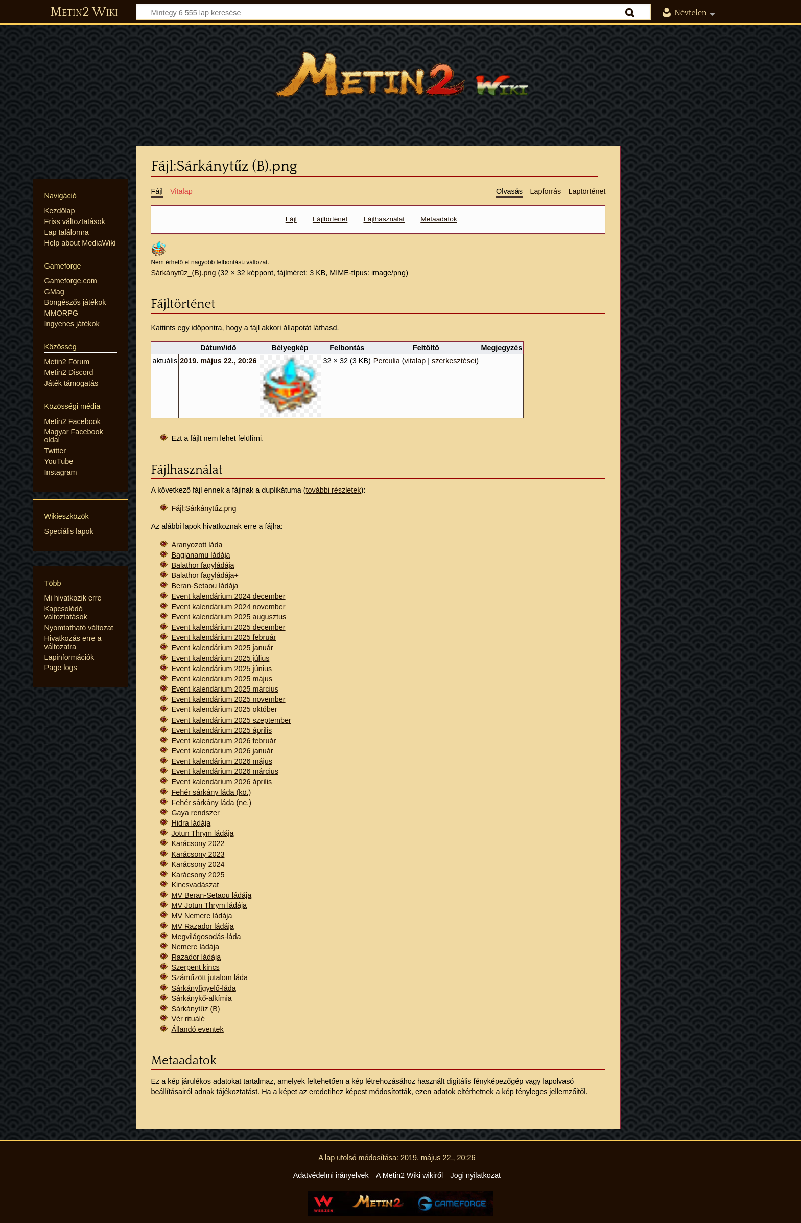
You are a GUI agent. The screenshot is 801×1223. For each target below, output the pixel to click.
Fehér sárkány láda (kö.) (211, 792)
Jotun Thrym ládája (202, 833)
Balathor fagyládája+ (205, 575)
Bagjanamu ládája (200, 555)
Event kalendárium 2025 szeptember (231, 720)
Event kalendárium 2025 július (220, 658)
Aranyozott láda (196, 545)
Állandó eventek (197, 1029)
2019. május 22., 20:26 (218, 361)
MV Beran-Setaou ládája (211, 895)
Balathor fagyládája (202, 565)
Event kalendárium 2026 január (222, 751)
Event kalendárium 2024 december (228, 596)
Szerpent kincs (195, 967)
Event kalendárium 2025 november (228, 699)
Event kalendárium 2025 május (221, 679)
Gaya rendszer (195, 813)
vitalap (415, 361)
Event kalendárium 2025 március (224, 689)
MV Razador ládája (202, 926)
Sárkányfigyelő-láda (203, 988)
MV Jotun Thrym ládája (209, 905)
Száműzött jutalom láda (209, 977)
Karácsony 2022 (197, 843)
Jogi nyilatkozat (476, 1175)
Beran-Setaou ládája (204, 586)
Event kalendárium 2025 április (221, 730)
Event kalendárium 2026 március (224, 771)
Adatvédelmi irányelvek (331, 1175)
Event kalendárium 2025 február (223, 637)
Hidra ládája (190, 823)
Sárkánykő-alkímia (201, 998)
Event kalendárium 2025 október (224, 709)
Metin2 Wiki (84, 12)
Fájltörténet (330, 219)
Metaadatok (438, 219)
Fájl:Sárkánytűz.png (203, 508)
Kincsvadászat (195, 885)
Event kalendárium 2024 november (228, 607)
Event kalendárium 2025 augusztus (228, 617)
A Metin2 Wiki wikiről (409, 1175)
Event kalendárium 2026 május (221, 761)
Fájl (291, 219)
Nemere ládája (195, 947)
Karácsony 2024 (197, 864)
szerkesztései (454, 361)
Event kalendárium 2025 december (228, 627)
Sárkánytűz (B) (195, 1009)
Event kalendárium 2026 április (221, 781)
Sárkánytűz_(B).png (183, 273)
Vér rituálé (188, 1019)
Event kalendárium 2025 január (222, 647)
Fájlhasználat (384, 219)
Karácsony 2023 (197, 854)
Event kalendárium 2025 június (221, 668)
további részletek (333, 490)
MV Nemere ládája (201, 915)
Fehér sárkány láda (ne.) (211, 802)
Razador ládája (196, 957)
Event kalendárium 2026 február (223, 741)
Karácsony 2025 (197, 875)
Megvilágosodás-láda (206, 936)
